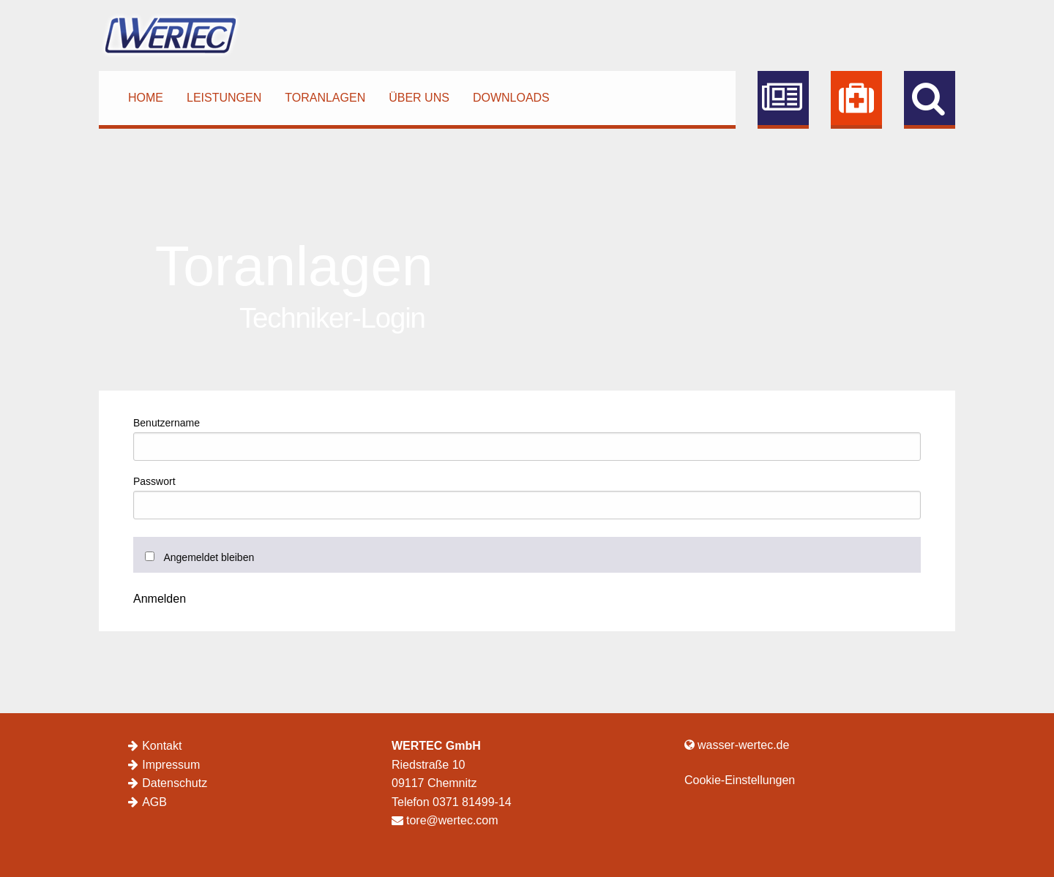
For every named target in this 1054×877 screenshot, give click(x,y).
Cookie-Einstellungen (739, 780)
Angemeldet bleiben (208, 557)
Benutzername (166, 423)
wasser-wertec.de (736, 745)
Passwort (154, 481)
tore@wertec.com (445, 820)
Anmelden (159, 599)
